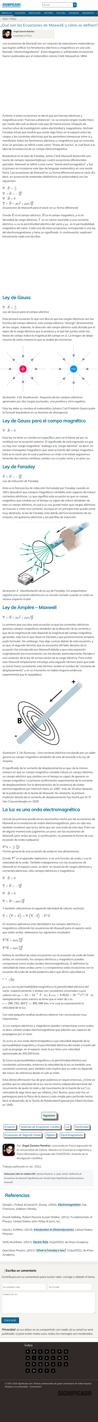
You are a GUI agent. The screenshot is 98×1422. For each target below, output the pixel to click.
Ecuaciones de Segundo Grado (22, 1135)
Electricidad (82, 1126)
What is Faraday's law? (51, 1250)
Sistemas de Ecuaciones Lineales (40, 1126)
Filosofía (20, 13)
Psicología (35, 13)
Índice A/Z (7, 13)
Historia (48, 13)
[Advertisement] (49, 86)
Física (13, 18)
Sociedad (74, 13)
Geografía (88, 13)
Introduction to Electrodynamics (54, 1229)
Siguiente (49, 1115)
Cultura (60, 13)
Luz (67, 1126)
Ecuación (9, 1126)
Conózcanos (35, 1386)
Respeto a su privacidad (16, 1386)
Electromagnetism (69, 1204)
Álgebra (50, 1135)
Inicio (5, 18)
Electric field (40, 1242)
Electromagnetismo (72, 1135)
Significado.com (11, 5)
